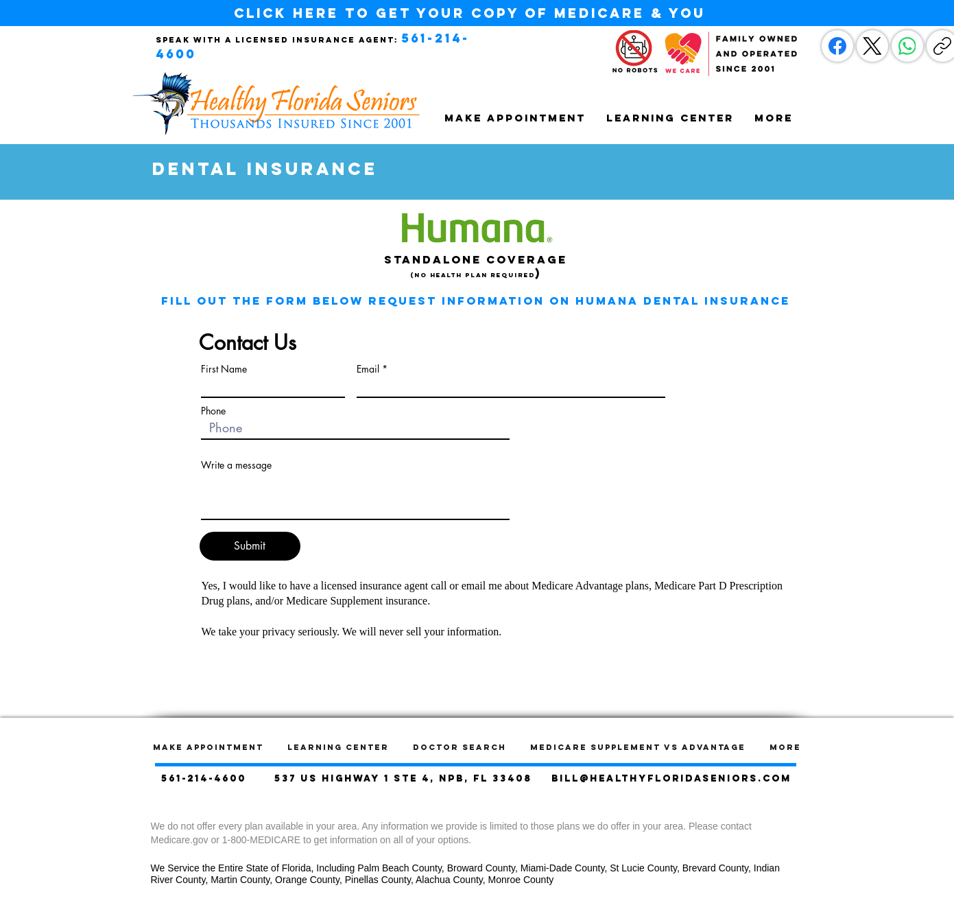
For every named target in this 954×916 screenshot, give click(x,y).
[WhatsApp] (907, 46)
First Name (224, 369)
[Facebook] (837, 46)
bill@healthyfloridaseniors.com (671, 778)
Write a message (236, 465)
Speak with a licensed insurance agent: (277, 40)
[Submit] (250, 546)
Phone (213, 411)
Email (368, 369)
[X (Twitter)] (872, 46)
